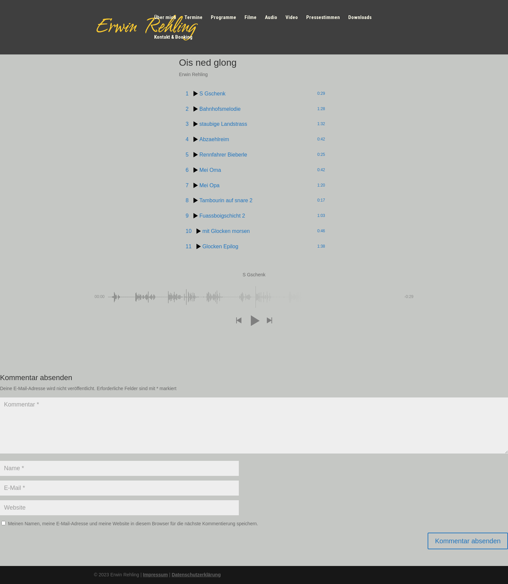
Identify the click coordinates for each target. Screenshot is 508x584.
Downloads (360, 17)
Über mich (165, 17)
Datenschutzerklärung (196, 574)
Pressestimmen (323, 17)
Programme (223, 17)
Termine (193, 17)
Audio (271, 17)
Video (292, 17)
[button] (238, 320)
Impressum (155, 574)
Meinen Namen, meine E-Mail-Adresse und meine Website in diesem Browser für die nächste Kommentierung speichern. (133, 523)
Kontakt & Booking (173, 37)
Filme (250, 17)
